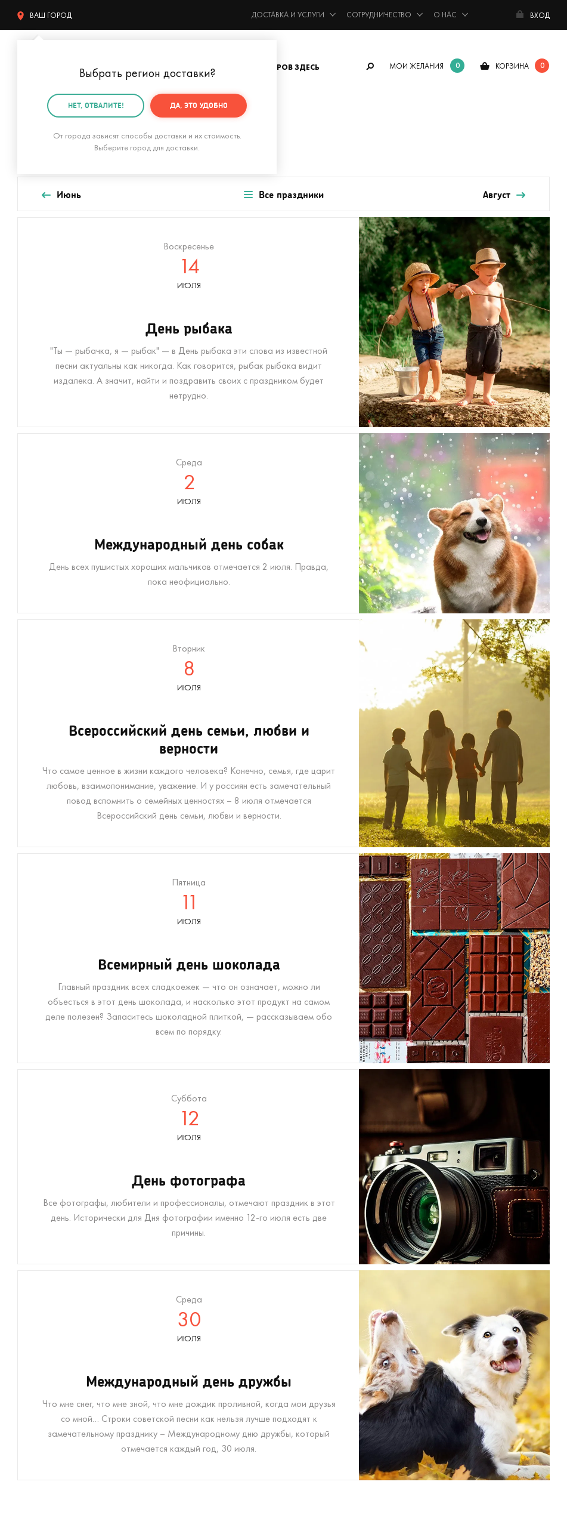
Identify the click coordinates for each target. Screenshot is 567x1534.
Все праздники (291, 194)
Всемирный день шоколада (189, 964)
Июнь (69, 194)
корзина (512, 66)
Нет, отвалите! (96, 104)
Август (496, 194)
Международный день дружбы (189, 1381)
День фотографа (189, 1180)
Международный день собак (189, 544)
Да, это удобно (199, 104)
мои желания (416, 66)
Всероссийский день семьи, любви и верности (189, 739)
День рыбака (189, 328)
